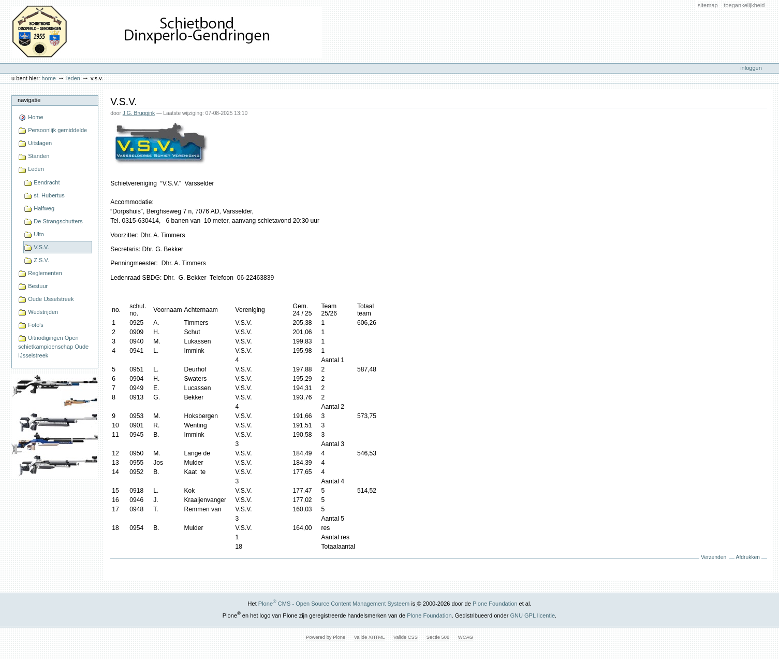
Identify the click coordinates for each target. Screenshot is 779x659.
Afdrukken (748, 557)
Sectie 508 (438, 637)
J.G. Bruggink (139, 113)
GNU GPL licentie (532, 615)
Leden (73, 78)
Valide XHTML (369, 637)
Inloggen (751, 68)
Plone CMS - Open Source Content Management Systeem (334, 603)
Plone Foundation (495, 603)
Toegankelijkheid (744, 5)
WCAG (465, 637)
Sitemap (708, 5)
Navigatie (29, 100)
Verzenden (713, 557)
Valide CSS (405, 637)
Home (48, 78)
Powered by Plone (325, 637)
